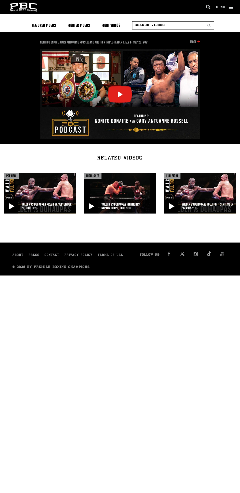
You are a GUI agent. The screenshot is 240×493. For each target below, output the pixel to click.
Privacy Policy (78, 255)
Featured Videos (44, 25)
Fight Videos (111, 25)
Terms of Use (110, 255)
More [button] (193, 42)
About (17, 255)
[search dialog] (208, 7)
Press (34, 255)
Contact (52, 255)
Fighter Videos (79, 25)
